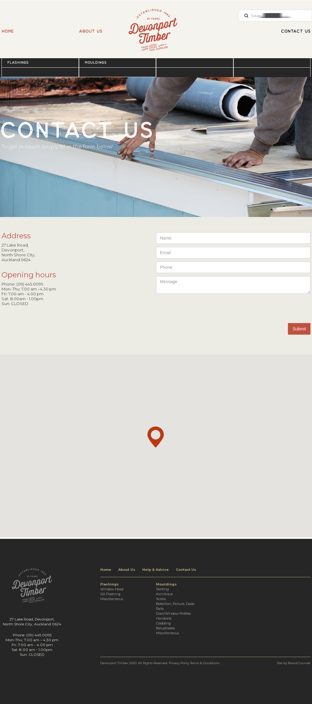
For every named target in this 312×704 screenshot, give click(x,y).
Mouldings (96, 62)
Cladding (163, 623)
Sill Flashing (110, 594)
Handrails (164, 618)
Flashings (18, 62)
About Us (126, 569)
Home (8, 31)
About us (90, 31)
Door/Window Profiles (173, 613)
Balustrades (165, 628)
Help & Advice (155, 569)
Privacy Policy (179, 663)
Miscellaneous (111, 599)
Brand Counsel (299, 663)
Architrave (164, 594)
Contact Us (186, 569)
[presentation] (264, 309)
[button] (40, 62)
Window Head (111, 589)
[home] (156, 27)
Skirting (162, 589)
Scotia (161, 599)
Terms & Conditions (204, 663)
